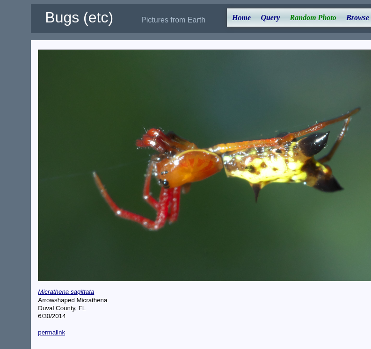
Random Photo (313, 18)
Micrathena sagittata (66, 291)
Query (270, 18)
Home (241, 18)
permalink (51, 332)
